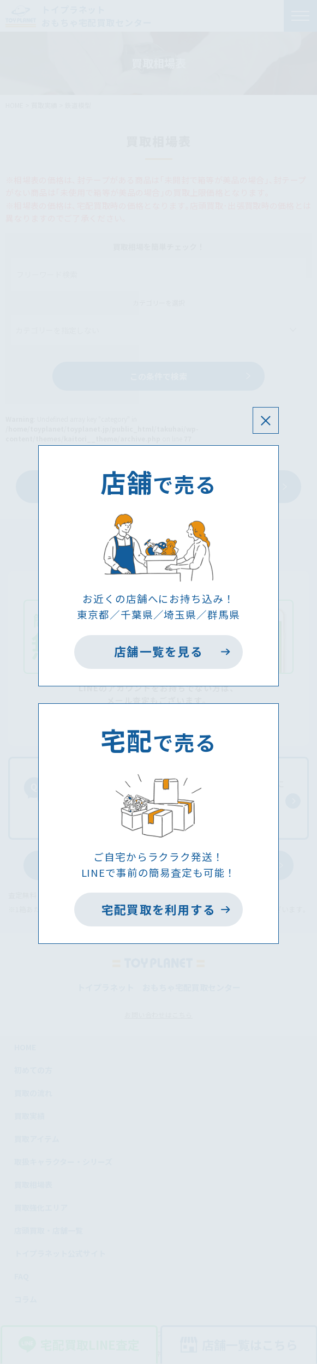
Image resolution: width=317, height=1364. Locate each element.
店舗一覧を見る (158, 651)
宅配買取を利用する (158, 909)
